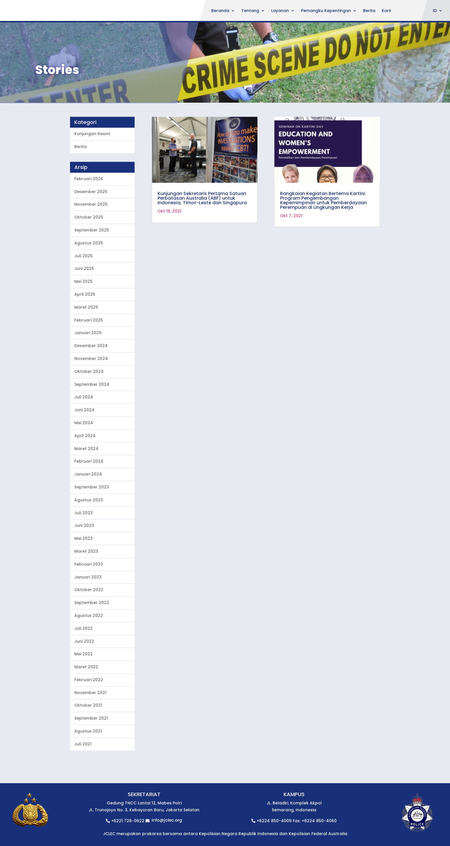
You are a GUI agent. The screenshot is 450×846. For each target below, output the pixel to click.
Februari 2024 (88, 485)
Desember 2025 (90, 216)
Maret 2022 (86, 691)
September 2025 (91, 254)
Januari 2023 (88, 601)
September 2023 (91, 511)
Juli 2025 (83, 280)
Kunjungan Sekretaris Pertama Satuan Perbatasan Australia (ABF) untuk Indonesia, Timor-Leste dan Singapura (202, 222)
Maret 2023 (86, 575)
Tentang (250, 11)
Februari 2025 (88, 344)
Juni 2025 (84, 293)
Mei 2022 (83, 678)
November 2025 (91, 229)
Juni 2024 (84, 434)
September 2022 (91, 627)
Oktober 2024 (89, 396)
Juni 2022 (84, 665)
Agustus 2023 (88, 524)
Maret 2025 (86, 331)
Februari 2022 (88, 704)
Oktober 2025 (88, 241)
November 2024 (91, 383)
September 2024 (91, 409)
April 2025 (84, 318)
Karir (386, 11)
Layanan (280, 11)
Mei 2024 (83, 447)
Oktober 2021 (88, 730)
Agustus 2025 (88, 267)
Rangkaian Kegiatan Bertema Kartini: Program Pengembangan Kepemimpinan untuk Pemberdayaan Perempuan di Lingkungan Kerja (323, 225)
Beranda (220, 11)
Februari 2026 (88, 203)
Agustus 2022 (88, 640)
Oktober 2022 (88, 614)
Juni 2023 (84, 550)
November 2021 (90, 717)
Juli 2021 (83, 768)
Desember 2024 (91, 370)
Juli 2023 (83, 537)
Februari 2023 (88, 588)
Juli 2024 (83, 421)
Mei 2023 (83, 563)
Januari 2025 (88, 357)
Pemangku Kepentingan (326, 11)
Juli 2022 (83, 653)
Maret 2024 (86, 473)
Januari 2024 (88, 498)
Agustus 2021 (88, 755)
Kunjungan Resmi (92, 158)
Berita (369, 11)
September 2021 (91, 742)
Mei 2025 (83, 306)
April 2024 (85, 460)
